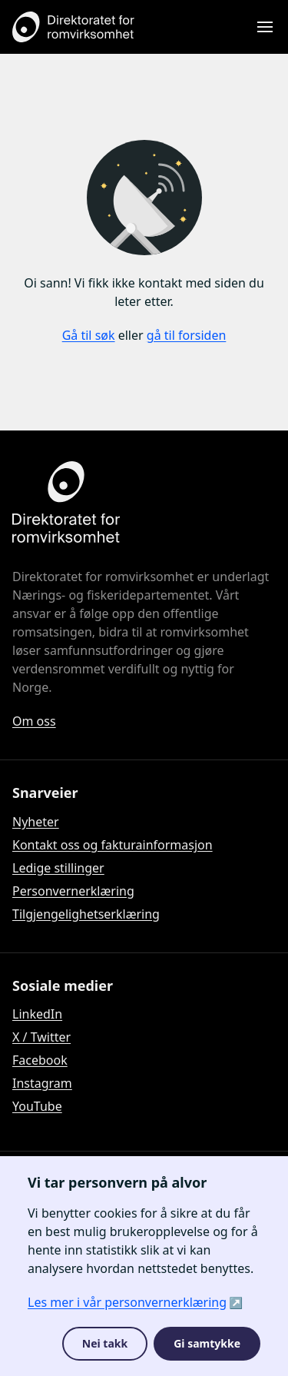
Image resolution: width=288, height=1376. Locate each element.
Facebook (40, 1060)
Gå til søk (88, 335)
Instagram (42, 1083)
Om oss (34, 721)
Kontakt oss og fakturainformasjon (112, 844)
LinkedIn (37, 1013)
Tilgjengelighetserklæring (86, 914)
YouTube (37, 1106)
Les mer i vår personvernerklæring (127, 1302)
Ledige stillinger (58, 867)
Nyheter (35, 821)
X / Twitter (41, 1037)
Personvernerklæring (73, 890)
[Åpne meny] (265, 27)
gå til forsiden (187, 335)
